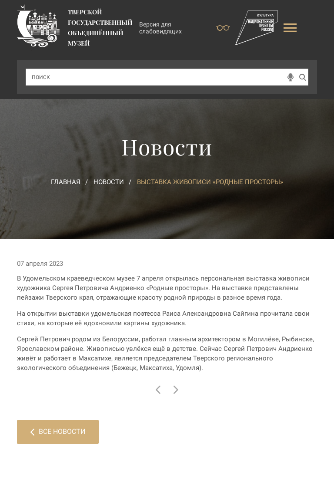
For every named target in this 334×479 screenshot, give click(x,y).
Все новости (57, 431)
